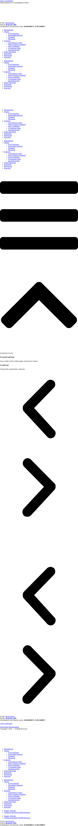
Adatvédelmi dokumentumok (9, 727)
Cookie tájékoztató (6, 723)
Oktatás (6, 32)
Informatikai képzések (15, 35)
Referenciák (8, 55)
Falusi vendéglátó (14, 46)
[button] (39, 409)
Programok (7, 54)
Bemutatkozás (8, 30)
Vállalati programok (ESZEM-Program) (17, 812)
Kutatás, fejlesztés (10, 811)
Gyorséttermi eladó (14, 48)
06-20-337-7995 (11, 24)
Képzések (7, 41)
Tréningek (11, 37)
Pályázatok (11, 39)
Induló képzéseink (10, 52)
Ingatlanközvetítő (14, 50)
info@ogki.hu (9, 23)
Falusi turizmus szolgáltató (17, 44)
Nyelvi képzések (13, 33)
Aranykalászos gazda (15, 43)
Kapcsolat (7, 57)
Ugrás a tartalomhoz (6, 1)
